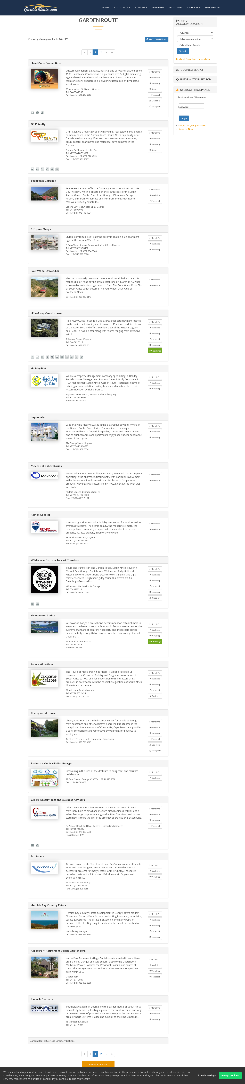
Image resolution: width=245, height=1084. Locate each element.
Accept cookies (230, 1075)
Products (193, 7)
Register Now (185, 128)
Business (141, 7)
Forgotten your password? (192, 125)
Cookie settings (207, 1075)
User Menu (212, 7)
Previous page (98, 1064)
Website (155, 77)
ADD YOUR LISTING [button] (156, 39)
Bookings (155, 350)
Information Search (193, 79)
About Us (175, 7)
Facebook (155, 95)
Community (122, 7)
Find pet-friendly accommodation (193, 59)
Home (105, 7)
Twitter (154, 696)
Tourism (158, 7)
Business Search (190, 69)
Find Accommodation (189, 22)
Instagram (155, 106)
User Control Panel (193, 89)
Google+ (155, 598)
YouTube (155, 745)
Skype (153, 89)
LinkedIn (155, 100)
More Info (155, 72)
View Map (155, 83)
